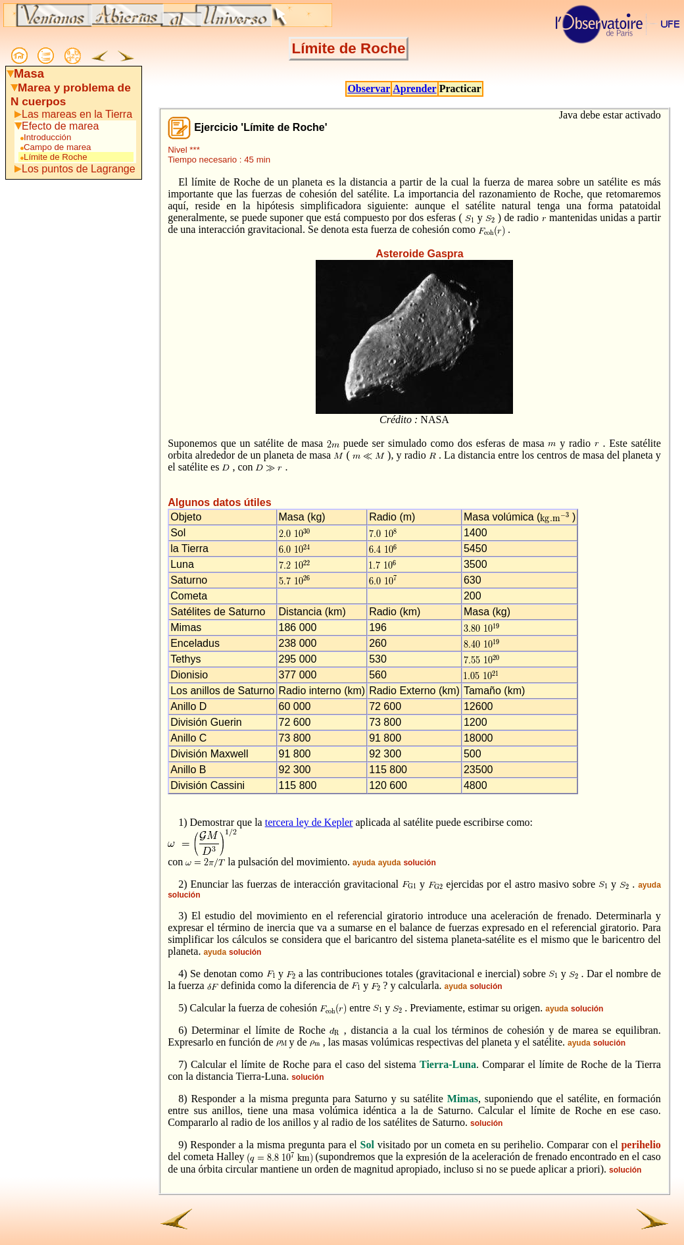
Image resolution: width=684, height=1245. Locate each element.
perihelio (640, 1144)
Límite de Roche (52, 157)
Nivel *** (184, 150)
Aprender (414, 88)
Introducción (44, 137)
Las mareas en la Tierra (77, 114)
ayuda (364, 862)
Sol (367, 1144)
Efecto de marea (60, 126)
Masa (29, 73)
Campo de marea (54, 147)
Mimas (462, 1098)
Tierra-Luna (448, 1064)
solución (419, 862)
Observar (368, 88)
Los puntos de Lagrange (78, 168)
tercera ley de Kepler (309, 822)
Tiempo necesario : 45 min (219, 160)
